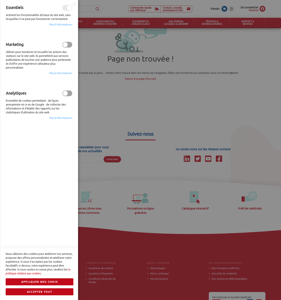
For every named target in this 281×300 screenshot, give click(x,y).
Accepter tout (39, 218)
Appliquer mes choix (39, 208)
